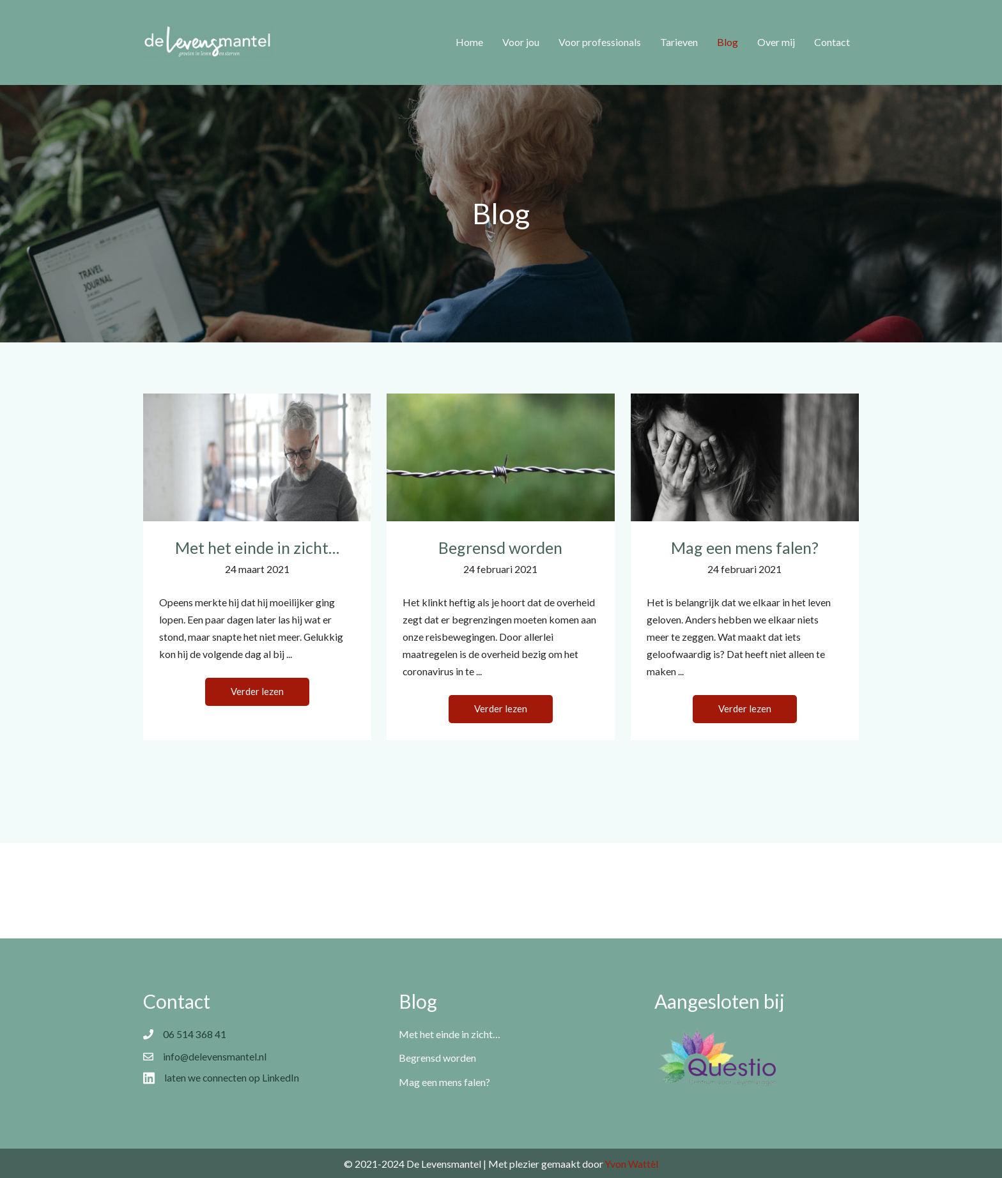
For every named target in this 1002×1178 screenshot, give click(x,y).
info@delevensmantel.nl (215, 1058)
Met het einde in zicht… (257, 547)
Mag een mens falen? (745, 547)
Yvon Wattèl (632, 1164)
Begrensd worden (500, 547)
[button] (257, 694)
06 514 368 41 (194, 1035)
